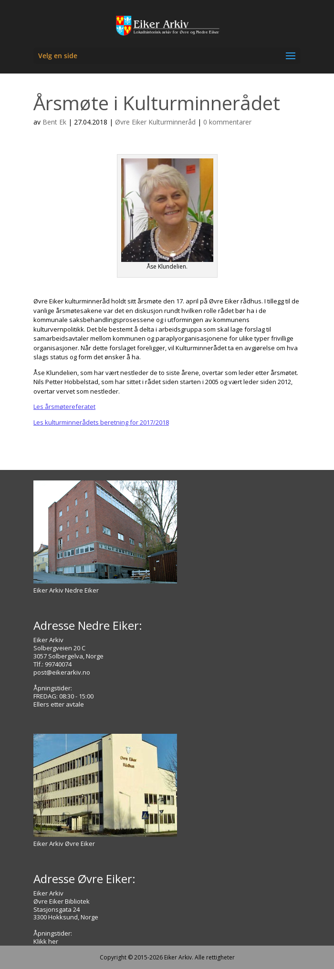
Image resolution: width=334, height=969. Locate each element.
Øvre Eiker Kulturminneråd (155, 121)
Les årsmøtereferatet (64, 406)
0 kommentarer (227, 121)
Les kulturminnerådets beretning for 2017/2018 (101, 422)
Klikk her (45, 941)
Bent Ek (54, 121)
